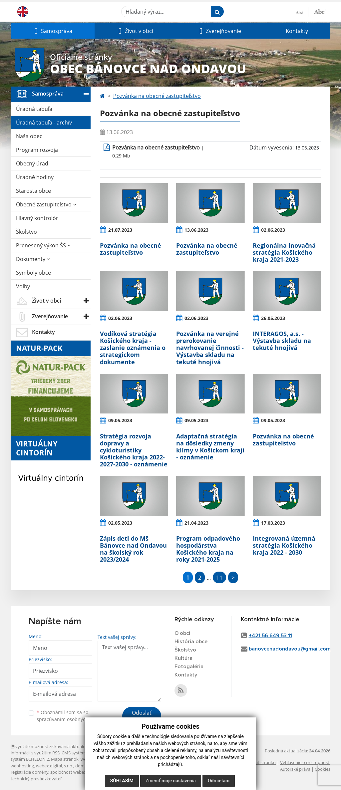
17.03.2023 (273, 523)
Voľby (23, 286)
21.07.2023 (120, 230)
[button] (53, 31)
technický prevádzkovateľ (36, 779)
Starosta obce (33, 190)
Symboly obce (33, 272)
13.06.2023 (196, 230)
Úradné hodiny (35, 177)
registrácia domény (29, 772)
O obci (182, 633)
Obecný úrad (32, 163)
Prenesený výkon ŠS (43, 245)
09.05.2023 (120, 420)
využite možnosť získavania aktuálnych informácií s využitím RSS (52, 749)
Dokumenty (33, 259)
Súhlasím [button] (122, 780)
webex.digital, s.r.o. (54, 766)
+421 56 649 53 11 (270, 635)
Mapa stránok (65, 759)
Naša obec (29, 136)
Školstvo (26, 231)
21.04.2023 (196, 523)
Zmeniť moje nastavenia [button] (171, 780)
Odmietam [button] (218, 780)
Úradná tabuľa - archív (44, 122)
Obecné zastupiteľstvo (46, 204)
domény (83, 766)
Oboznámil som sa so (71, 715)
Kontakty (297, 31)
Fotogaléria (188, 666)
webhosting (22, 766)
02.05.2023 (120, 523)
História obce (190, 641)
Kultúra (183, 658)
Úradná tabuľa (34, 109)
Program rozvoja (37, 149)
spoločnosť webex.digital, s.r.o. (80, 772)
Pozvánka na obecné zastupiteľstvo (157, 96)
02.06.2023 (273, 230)
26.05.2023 (273, 318)
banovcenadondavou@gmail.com (290, 649)
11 (219, 577)
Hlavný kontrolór (37, 218)
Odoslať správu (142, 716)
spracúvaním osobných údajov (71, 719)
